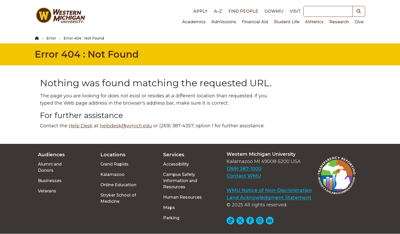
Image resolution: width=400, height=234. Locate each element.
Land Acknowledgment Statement (269, 197)
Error (51, 38)
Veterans (47, 191)
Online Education (118, 184)
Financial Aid (255, 21)
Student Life (286, 21)
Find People (243, 11)
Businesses (50, 180)
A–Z (218, 11)
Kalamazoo (112, 174)
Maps (169, 207)
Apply (200, 11)
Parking (171, 217)
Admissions (223, 21)
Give (359, 21)
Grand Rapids (114, 164)
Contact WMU (244, 176)
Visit (295, 11)
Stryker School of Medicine (118, 198)
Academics (194, 21)
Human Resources (182, 197)
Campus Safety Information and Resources (180, 180)
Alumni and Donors (50, 167)
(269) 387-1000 (244, 168)
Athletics (314, 21)
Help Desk (81, 126)
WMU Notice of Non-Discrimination (269, 190)
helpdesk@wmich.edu (126, 126)
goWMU (274, 11)
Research (339, 21)
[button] (359, 11)
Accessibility (176, 164)
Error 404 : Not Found (87, 54)
